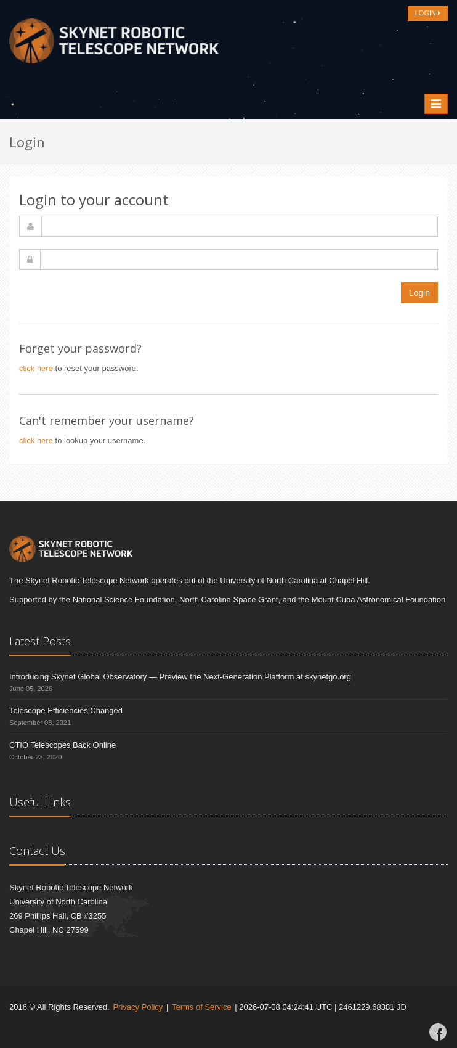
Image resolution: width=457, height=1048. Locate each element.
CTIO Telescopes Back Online (62, 745)
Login (419, 293)
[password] (239, 259)
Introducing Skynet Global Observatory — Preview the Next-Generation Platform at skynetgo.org (180, 676)
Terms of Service (202, 1007)
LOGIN (427, 13)
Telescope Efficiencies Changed (66, 710)
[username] (239, 226)
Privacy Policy (138, 1007)
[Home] (114, 44)
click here (36, 368)
